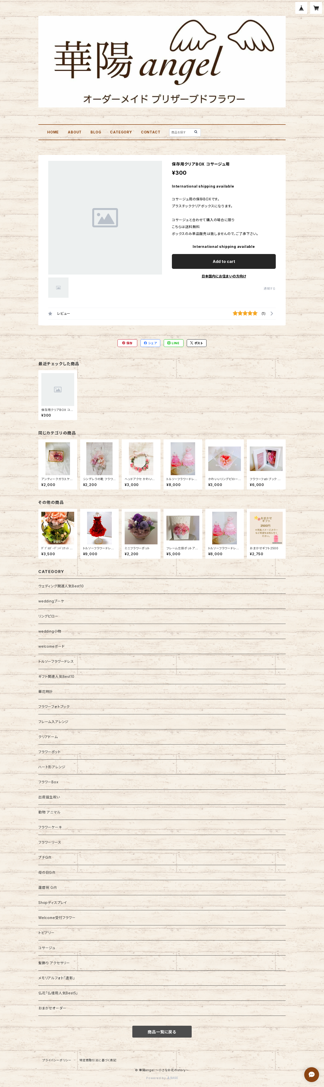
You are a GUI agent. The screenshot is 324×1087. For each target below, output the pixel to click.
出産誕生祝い (49, 797)
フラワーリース (49, 842)
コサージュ (46, 948)
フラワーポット (49, 752)
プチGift (44, 857)
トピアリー (46, 933)
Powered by (162, 1078)
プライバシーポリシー (56, 1060)
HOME (53, 132)
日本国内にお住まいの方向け (224, 276)
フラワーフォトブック (54, 706)
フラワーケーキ (50, 827)
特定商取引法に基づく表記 (97, 1060)
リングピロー (48, 616)
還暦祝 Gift (47, 887)
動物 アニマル (49, 812)
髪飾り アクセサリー (54, 963)
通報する (270, 288)
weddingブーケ (51, 601)
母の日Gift (46, 872)
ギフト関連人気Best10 (56, 676)
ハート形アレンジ (51, 767)
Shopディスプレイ (52, 902)
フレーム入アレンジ (53, 722)
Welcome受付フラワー (56, 918)
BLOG (96, 132)
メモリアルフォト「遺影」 (56, 978)
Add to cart (224, 261)
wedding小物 (49, 631)
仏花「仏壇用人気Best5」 (58, 993)
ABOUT (75, 132)
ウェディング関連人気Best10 (61, 586)
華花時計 (45, 691)
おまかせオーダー (52, 1008)
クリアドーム (48, 737)
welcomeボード (51, 646)
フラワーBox (48, 782)
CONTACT (151, 132)
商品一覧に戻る (162, 1031)
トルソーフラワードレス (56, 661)
